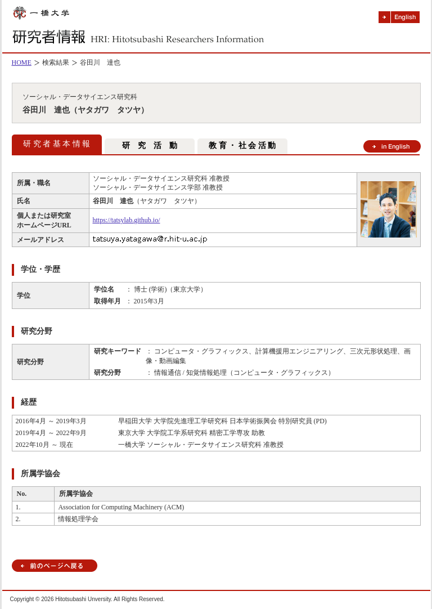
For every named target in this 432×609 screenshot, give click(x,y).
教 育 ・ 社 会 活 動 (242, 145)
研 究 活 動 (149, 145)
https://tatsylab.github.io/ (126, 220)
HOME (22, 62)
